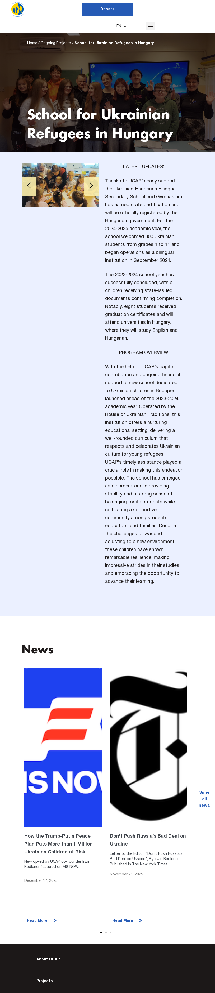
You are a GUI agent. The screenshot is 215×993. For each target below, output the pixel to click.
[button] (150, 26)
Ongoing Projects (56, 44)
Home (32, 44)
